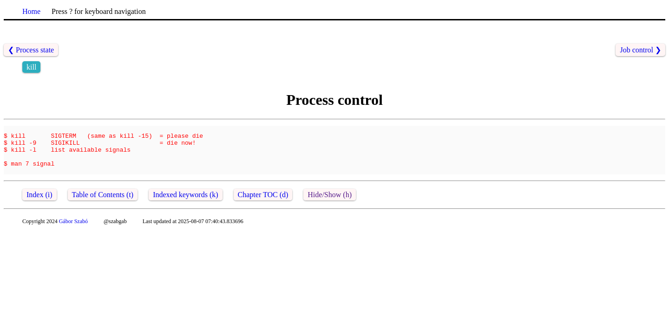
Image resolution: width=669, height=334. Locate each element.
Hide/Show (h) (330, 204)
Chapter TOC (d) (263, 204)
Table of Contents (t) (103, 204)
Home (31, 11)
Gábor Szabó (73, 231)
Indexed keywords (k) (185, 204)
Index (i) (39, 204)
